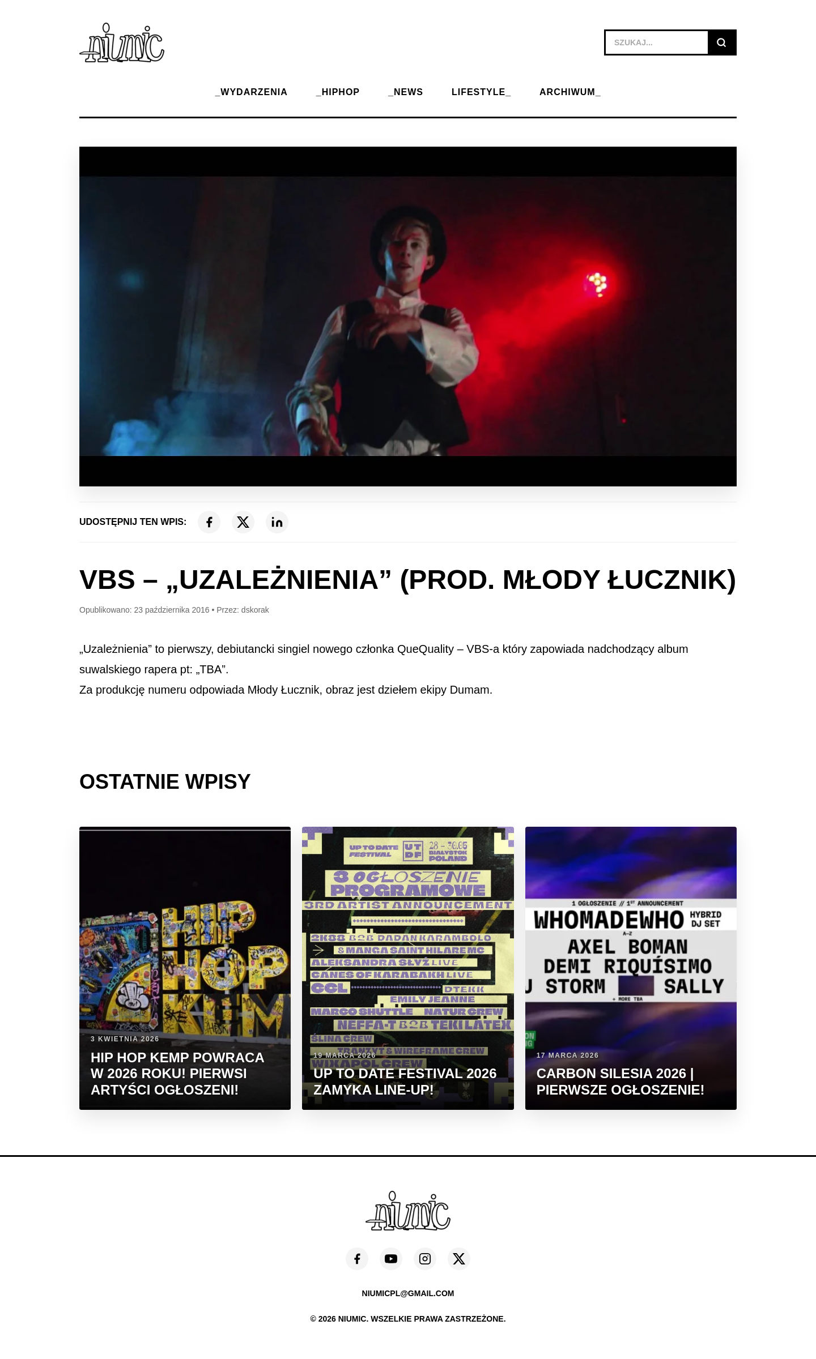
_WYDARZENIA (251, 92)
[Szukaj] (721, 42)
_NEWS (405, 92)
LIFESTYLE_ (481, 92)
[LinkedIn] (277, 522)
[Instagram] (425, 1258)
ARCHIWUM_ (570, 92)
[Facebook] (209, 522)
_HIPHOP (338, 92)
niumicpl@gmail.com (408, 1293)
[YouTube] (391, 1258)
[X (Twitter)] (243, 522)
